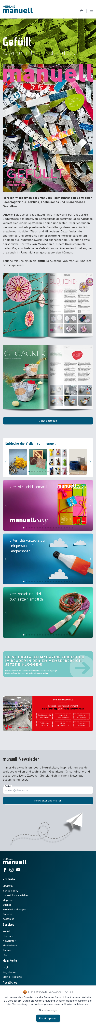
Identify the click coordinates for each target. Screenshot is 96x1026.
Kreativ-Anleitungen (14, 909)
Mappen (7, 900)
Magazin (8, 885)
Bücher (7, 904)
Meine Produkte (12, 976)
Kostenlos (8, 918)
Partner (7, 950)
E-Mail (8, 786)
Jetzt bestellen (48, 420)
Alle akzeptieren (48, 1018)
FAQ (5, 954)
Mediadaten (10, 945)
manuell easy (10, 890)
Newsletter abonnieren (48, 800)
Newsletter (9, 940)
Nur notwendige (48, 1010)
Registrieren (10, 972)
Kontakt (7, 931)
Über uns (8, 936)
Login (6, 967)
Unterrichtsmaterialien (16, 895)
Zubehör (8, 914)
